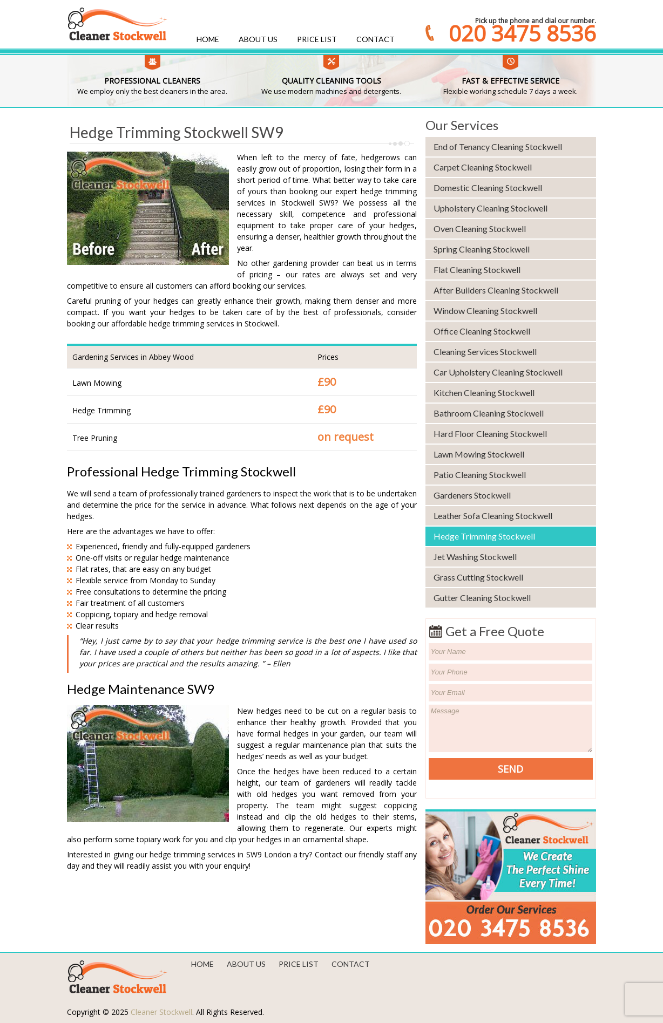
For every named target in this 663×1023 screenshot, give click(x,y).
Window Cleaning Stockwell (485, 310)
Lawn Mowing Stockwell (479, 454)
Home (208, 39)
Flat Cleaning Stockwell (477, 269)
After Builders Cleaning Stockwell (496, 290)
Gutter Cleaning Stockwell (482, 597)
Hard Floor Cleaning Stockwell (490, 433)
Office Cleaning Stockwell (482, 331)
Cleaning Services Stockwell (485, 351)
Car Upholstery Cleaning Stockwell (498, 372)
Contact (375, 39)
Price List (317, 39)
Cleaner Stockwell (161, 1012)
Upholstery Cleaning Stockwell (490, 208)
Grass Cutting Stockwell (478, 577)
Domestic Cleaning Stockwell (488, 187)
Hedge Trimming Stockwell (484, 536)
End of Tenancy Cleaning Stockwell (498, 146)
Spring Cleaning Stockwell (482, 249)
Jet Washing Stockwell (475, 556)
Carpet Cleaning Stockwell (483, 167)
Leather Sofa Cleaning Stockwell (493, 515)
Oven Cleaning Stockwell (480, 228)
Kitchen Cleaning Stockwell (484, 392)
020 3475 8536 (522, 33)
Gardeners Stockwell (472, 495)
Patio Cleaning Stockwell (480, 474)
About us (258, 39)
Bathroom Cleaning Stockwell (489, 413)
